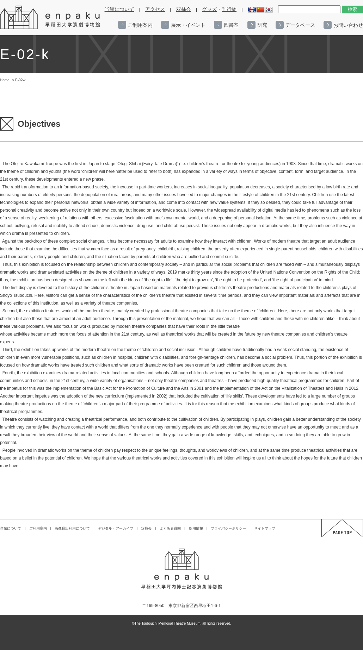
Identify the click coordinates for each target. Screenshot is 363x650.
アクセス (155, 9)
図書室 (231, 25)
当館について (119, 9)
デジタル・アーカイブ (115, 528)
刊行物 (229, 9)
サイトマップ (264, 528)
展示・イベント (188, 25)
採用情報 (196, 528)
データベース (300, 25)
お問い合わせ (348, 25)
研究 (262, 25)
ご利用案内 (140, 25)
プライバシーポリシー (228, 528)
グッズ (209, 9)
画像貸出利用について (72, 528)
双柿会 (183, 9)
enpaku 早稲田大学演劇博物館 (50, 17)
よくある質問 (170, 528)
